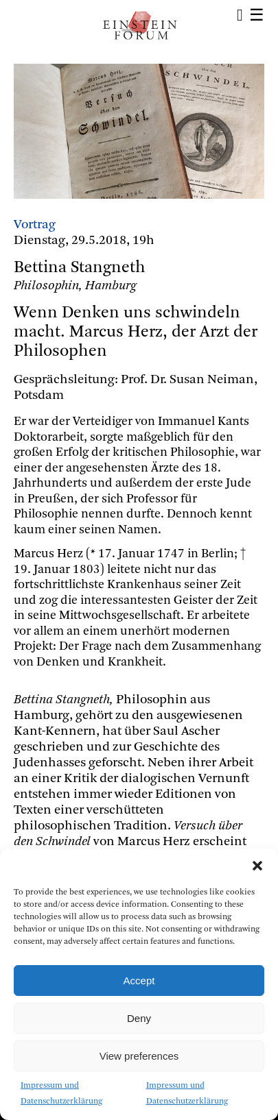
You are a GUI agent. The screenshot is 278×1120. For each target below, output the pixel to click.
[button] (257, 866)
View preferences (139, 1056)
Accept (139, 980)
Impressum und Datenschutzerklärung (61, 1094)
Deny (139, 1018)
